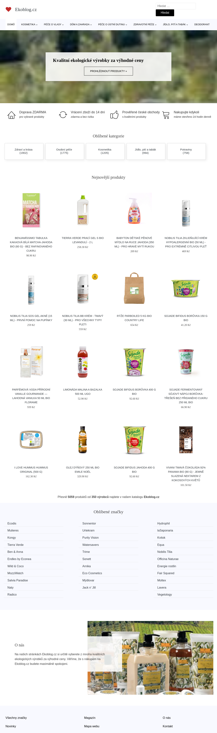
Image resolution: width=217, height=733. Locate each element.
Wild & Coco (124, 551)
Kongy (120, 530)
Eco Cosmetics (126, 558)
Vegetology (177, 571)
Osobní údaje (93, 711)
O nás (167, 694)
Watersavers (124, 537)
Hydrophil (122, 523)
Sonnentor (69, 523)
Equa (173, 537)
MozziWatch (70, 558)
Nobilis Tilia (123, 544)
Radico (120, 571)
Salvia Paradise (18, 564)
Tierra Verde (70, 537)
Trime (66, 544)
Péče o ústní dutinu (111, 24)
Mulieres (175, 523)
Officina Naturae (72, 551)
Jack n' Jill (15, 571)
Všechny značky (16, 694)
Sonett (12, 551)
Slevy (9, 711)
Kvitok (12, 537)
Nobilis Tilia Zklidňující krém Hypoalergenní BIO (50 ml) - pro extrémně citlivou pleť (186, 242)
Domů (11, 24)
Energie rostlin (17, 558)
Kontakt (168, 703)
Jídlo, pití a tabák (174, 24)
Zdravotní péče (144, 24)
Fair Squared (178, 558)
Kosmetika (28, 24)
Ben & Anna (16, 544)
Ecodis (12, 523)
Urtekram (14, 530)
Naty (173, 564)
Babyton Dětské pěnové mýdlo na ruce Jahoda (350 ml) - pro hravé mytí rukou (134, 242)
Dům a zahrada (80, 24)
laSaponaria (70, 530)
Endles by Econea (181, 544)
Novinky (11, 703)
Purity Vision (178, 530)
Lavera (66, 571)
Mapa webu (91, 703)
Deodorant (202, 24)
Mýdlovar (68, 564)
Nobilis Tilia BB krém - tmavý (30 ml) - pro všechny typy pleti (82, 320)
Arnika (174, 551)
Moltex (120, 564)
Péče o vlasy (52, 24)
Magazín (89, 694)
